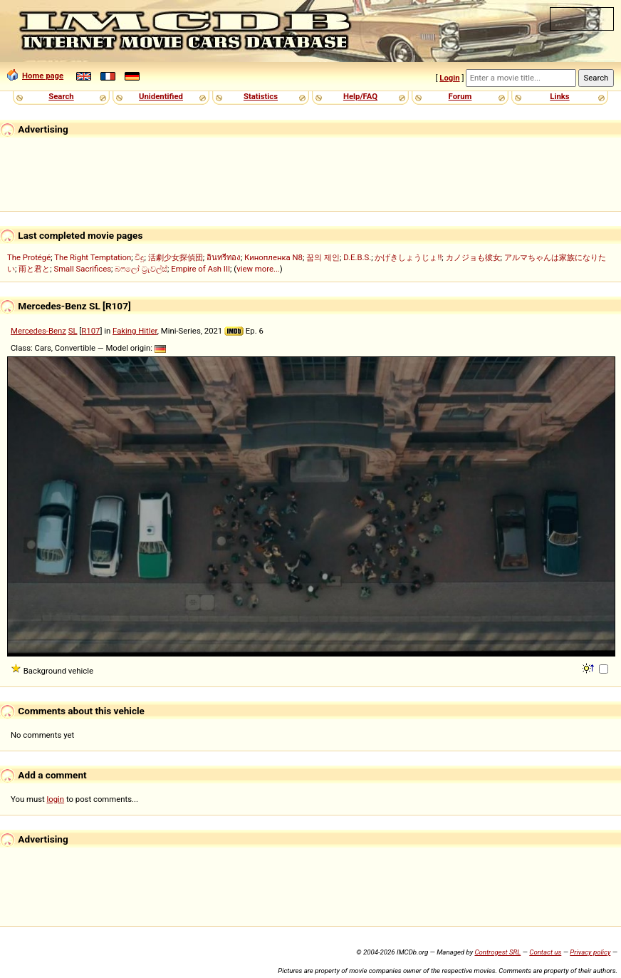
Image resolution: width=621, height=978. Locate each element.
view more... (258, 269)
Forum (460, 96)
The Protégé (29, 257)
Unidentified (161, 96)
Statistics (261, 96)
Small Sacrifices (82, 269)
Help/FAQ (360, 96)
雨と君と (34, 269)
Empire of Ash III (200, 269)
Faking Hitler (135, 331)
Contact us (545, 952)
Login (449, 78)
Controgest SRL (497, 952)
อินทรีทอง (224, 257)
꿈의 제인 (323, 257)
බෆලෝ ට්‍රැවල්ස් (141, 269)
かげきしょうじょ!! (408, 257)
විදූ (139, 257)
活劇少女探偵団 (175, 257)
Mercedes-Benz (38, 331)
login (56, 799)
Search (60, 96)
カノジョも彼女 (473, 257)
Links (559, 96)
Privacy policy (590, 952)
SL (73, 331)
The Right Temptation (92, 257)
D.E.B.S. (357, 257)
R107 (90, 331)
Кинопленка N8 (273, 257)
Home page (35, 76)
